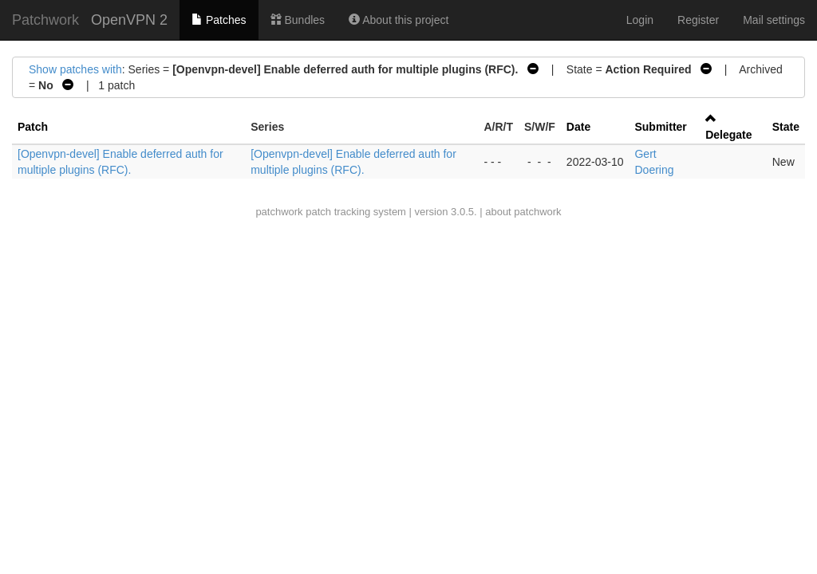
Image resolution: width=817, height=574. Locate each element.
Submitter (660, 126)
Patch (33, 126)
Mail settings (774, 20)
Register (698, 20)
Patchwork (45, 20)
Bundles (297, 20)
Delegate (728, 134)
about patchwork (523, 212)
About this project (398, 20)
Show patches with (75, 69)
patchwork (278, 212)
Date (578, 126)
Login (639, 20)
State (785, 126)
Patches (218, 20)
